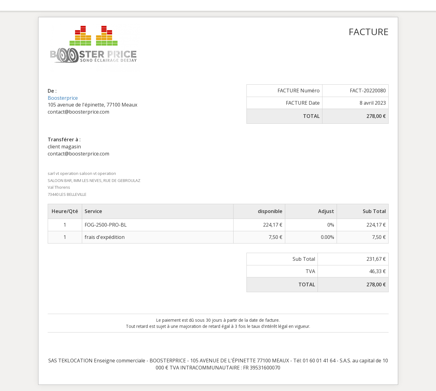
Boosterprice (63, 98)
